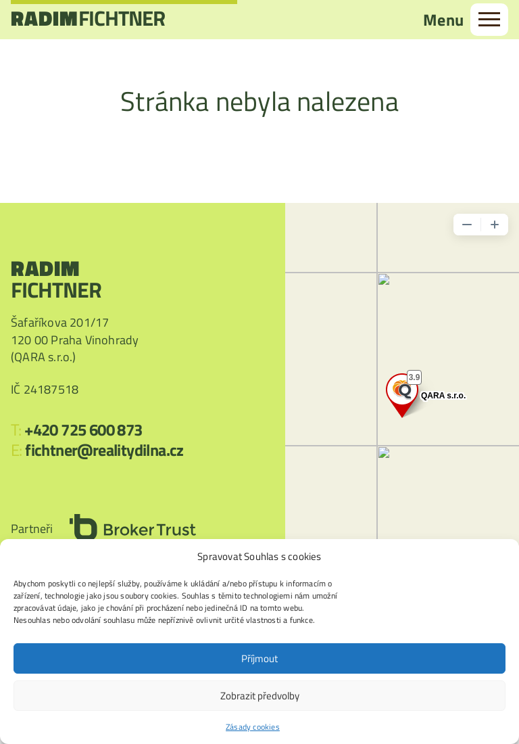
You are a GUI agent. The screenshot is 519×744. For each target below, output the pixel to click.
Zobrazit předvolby (259, 695)
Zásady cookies (253, 726)
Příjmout (259, 658)
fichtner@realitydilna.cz (104, 450)
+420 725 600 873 (83, 429)
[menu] (489, 21)
